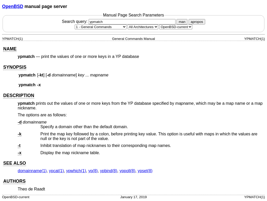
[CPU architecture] (143, 26)
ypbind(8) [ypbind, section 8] (108, 171)
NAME (9, 48)
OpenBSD (12, 6)
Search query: (119, 21)
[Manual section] (101, 26)
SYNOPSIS (14, 67)
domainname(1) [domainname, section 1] (32, 171)
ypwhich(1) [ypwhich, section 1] (76, 171)
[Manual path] (175, 26)
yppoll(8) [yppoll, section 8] (127, 171)
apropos (197, 22)
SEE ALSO (14, 163)
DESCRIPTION (18, 95)
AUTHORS (14, 181)
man (182, 22)
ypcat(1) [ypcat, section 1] (56, 171)
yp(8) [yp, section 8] (93, 171)
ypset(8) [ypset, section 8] (145, 171)
